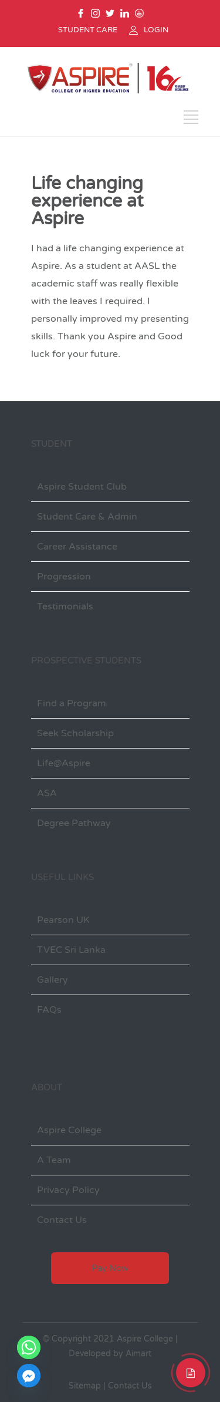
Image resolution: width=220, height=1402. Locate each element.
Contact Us (62, 1220)
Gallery (52, 980)
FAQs (49, 1010)
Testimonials (65, 606)
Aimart (138, 1354)
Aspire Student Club (82, 487)
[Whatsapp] (28, 1347)
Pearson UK (63, 920)
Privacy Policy (68, 1190)
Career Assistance (77, 546)
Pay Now (110, 1268)
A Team (54, 1160)
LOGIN (156, 30)
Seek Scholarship (75, 733)
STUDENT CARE (87, 30)
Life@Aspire (63, 763)
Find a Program (71, 703)
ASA (47, 793)
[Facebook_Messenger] (28, 1375)
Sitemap (85, 1386)
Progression (64, 576)
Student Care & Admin (87, 517)
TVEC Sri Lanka (71, 950)
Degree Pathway (74, 823)
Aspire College (69, 1130)
